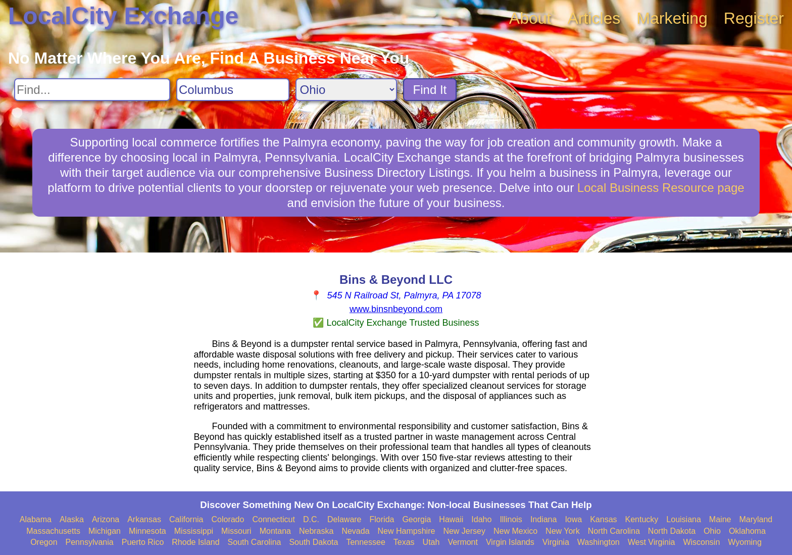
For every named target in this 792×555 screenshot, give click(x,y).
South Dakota (313, 542)
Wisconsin (701, 542)
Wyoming (745, 542)
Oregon (43, 542)
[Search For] (92, 89)
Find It (430, 89)
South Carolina (254, 542)
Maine (720, 519)
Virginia (555, 542)
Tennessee (365, 542)
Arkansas (144, 519)
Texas (404, 542)
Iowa (573, 519)
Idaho (481, 519)
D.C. (311, 519)
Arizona (105, 519)
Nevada (355, 531)
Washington (598, 542)
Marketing (672, 18)
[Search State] (346, 89)
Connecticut (273, 519)
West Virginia (651, 542)
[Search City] (232, 89)
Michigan (104, 531)
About (530, 18)
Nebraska (316, 531)
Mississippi (193, 531)
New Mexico (515, 531)
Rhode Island (195, 542)
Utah (431, 542)
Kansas (603, 519)
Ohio (712, 531)
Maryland (755, 519)
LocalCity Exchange (123, 16)
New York (563, 531)
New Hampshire (406, 531)
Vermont (463, 542)
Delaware (344, 519)
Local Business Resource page (661, 187)
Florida (382, 519)
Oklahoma (747, 531)
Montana (275, 531)
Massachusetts (53, 531)
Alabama (36, 519)
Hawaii (451, 519)
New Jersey (464, 531)
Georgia (416, 519)
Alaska (72, 519)
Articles (593, 18)
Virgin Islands (510, 542)
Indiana (543, 519)
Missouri (236, 531)
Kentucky (642, 519)
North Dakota (672, 531)
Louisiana (683, 519)
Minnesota (147, 531)
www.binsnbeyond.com (396, 309)
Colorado (227, 519)
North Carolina (614, 531)
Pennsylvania (90, 542)
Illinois (511, 519)
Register (754, 18)
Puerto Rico (143, 542)
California (186, 519)
